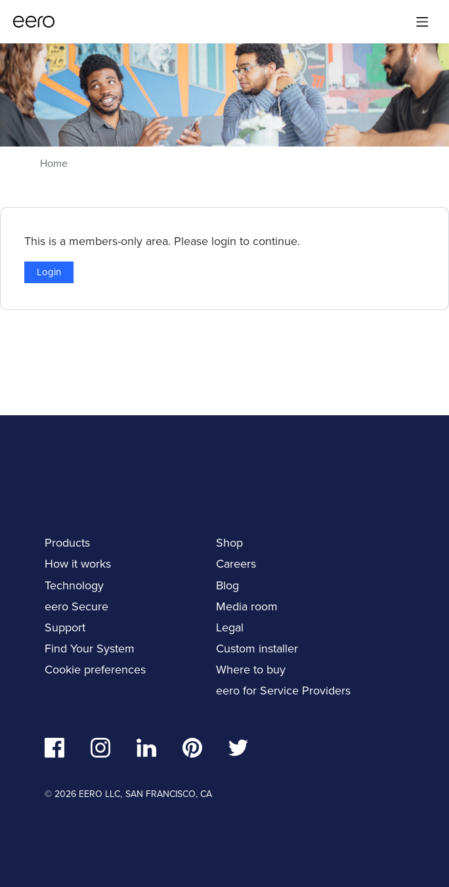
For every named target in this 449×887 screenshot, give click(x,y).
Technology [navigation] (74, 585)
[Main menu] (422, 22)
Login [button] (49, 272)
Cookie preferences (95, 669)
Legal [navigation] (230, 627)
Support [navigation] (65, 627)
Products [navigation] (67, 542)
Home (54, 163)
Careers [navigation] (236, 563)
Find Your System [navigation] (90, 648)
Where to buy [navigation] (251, 669)
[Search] (394, 22)
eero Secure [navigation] (76, 606)
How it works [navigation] (78, 563)
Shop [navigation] (229, 542)
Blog (227, 585)
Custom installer (257, 648)
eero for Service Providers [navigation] (283, 690)
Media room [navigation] (247, 606)
